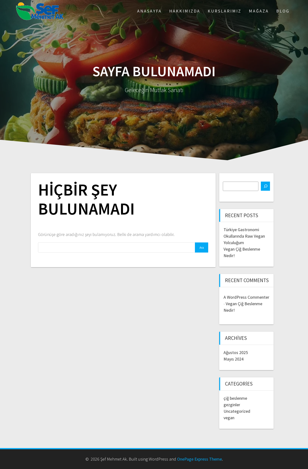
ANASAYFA (149, 11)
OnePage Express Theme (199, 459)
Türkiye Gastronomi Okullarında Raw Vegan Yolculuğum (244, 236)
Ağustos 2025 (236, 352)
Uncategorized (237, 411)
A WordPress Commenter (246, 297)
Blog (282, 11)
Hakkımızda (184, 11)
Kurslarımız (224, 11)
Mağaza (259, 11)
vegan (229, 417)
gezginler (232, 404)
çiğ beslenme (235, 398)
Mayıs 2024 (234, 359)
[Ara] (265, 186)
